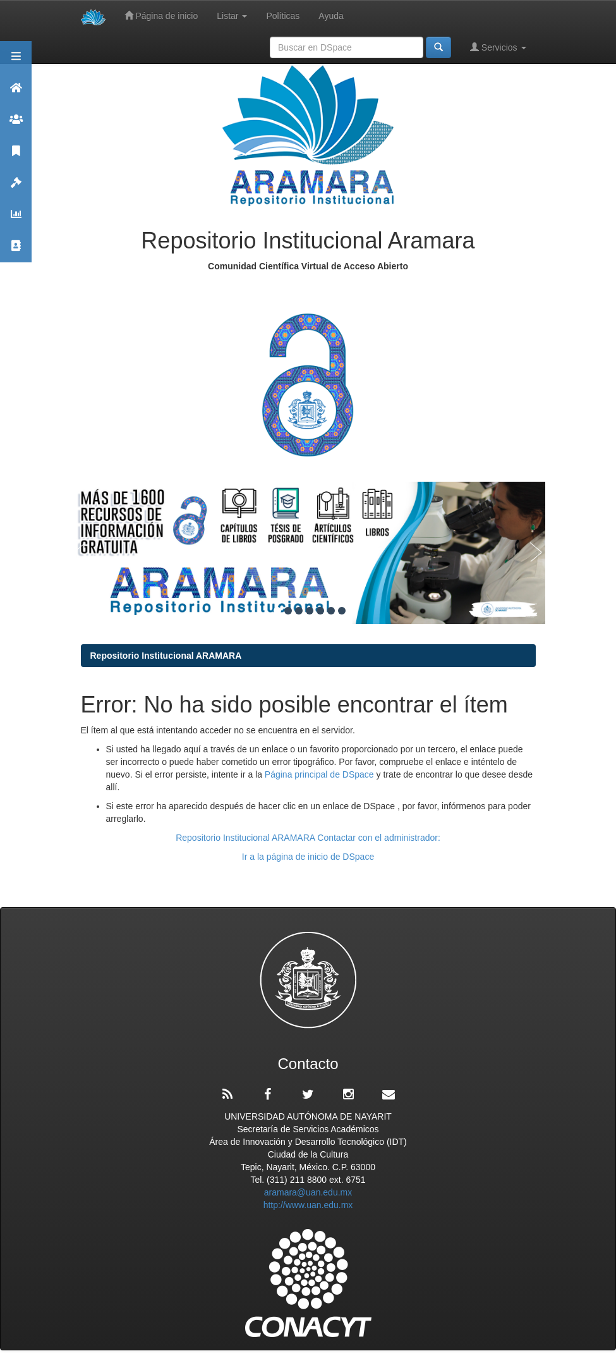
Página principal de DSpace (321, 774)
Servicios (498, 47)
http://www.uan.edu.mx (308, 1205)
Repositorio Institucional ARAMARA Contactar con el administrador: (308, 838)
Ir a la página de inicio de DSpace (308, 857)
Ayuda (330, 16)
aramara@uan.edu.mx (308, 1192)
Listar (232, 16)
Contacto (16, 251)
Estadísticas (16, 220)
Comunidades (16, 125)
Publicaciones (16, 156)
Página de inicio (161, 15)
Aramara (16, 93)
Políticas (282, 16)
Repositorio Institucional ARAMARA (166, 656)
